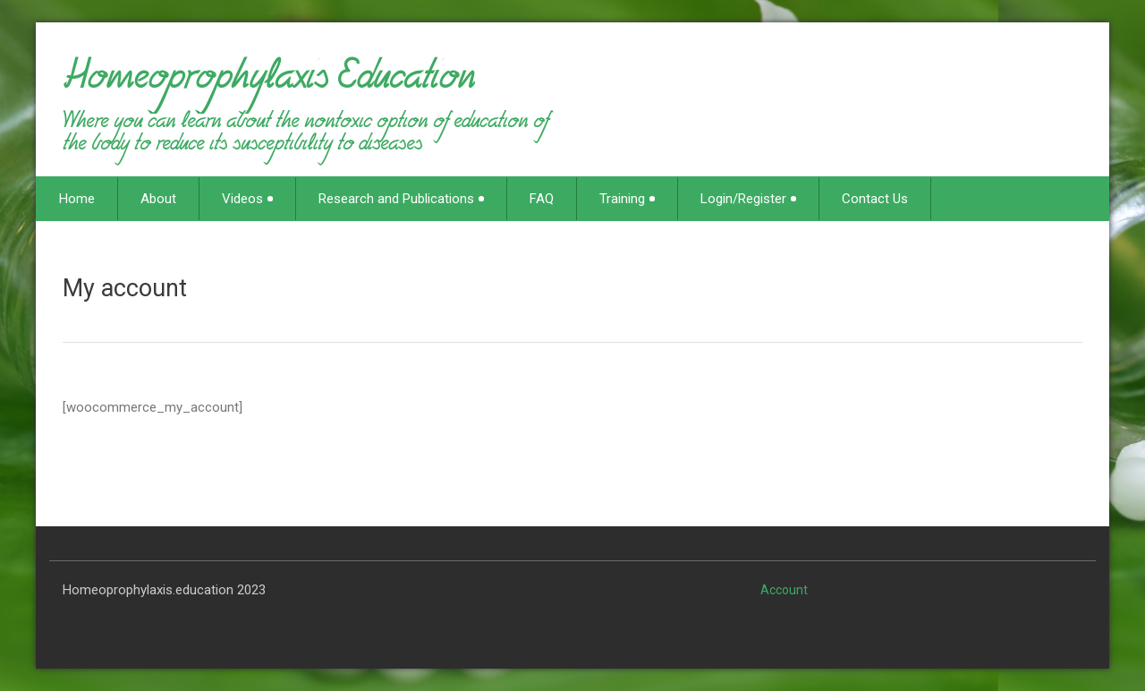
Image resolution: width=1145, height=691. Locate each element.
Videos (247, 199)
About (158, 199)
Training (627, 199)
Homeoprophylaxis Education (269, 84)
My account (125, 288)
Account (784, 590)
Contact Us (875, 199)
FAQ (542, 199)
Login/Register (748, 199)
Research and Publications (401, 199)
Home (77, 199)
